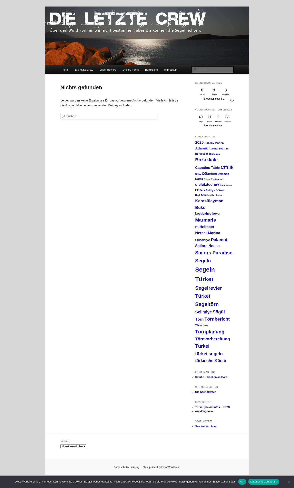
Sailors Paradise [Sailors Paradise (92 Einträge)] (213, 252)
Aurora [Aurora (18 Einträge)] (212, 148)
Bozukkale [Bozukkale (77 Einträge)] (206, 159)
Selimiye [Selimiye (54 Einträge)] (203, 312)
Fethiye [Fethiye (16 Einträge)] (210, 190)
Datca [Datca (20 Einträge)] (199, 178)
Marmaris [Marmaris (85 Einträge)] (205, 220)
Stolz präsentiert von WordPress (161, 467)
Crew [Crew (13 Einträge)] (198, 174)
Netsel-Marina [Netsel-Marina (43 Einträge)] (207, 233)
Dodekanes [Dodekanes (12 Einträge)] (226, 185)
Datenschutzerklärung (126, 467)
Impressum (170, 69)
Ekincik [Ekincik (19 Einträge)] (200, 190)
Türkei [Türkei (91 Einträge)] (202, 346)
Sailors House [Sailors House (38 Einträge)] (207, 246)
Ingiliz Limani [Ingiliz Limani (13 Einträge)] (215, 195)
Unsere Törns (131, 69)
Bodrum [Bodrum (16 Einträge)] (223, 148)
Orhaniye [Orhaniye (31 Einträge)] (202, 240)
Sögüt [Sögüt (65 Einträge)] (219, 312)
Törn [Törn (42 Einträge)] (199, 319)
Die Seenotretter (205, 391)
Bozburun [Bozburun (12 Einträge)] (214, 154)
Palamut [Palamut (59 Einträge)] (219, 239)
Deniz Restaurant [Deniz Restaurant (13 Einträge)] (213, 179)
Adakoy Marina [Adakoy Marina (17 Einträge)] (214, 142)
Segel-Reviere (107, 69)
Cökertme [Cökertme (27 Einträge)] (209, 173)
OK (242, 481)
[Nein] (289, 482)
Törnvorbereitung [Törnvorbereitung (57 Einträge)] (212, 339)
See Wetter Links (206, 426)
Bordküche (151, 69)
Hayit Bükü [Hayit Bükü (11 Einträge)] (201, 195)
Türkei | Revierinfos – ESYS (212, 407)
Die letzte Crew (84, 69)
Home (65, 69)
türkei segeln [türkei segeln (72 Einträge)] (209, 353)
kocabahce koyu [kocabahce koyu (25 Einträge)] (207, 213)
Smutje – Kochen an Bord (211, 377)
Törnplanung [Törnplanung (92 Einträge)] (209, 331)
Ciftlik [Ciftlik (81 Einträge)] (227, 167)
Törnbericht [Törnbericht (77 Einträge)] (217, 319)
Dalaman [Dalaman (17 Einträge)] (223, 173)
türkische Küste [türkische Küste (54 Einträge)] (210, 360)
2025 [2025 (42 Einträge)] (199, 142)
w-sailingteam (204, 411)
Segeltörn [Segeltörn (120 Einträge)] (207, 304)
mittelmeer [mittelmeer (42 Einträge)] (204, 227)
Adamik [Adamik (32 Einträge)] (201, 148)
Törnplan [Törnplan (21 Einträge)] (201, 325)
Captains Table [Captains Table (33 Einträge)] (207, 168)
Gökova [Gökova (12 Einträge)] (220, 190)
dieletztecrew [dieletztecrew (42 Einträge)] (207, 184)
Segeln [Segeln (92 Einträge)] (203, 260)
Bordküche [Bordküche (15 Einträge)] (201, 154)
